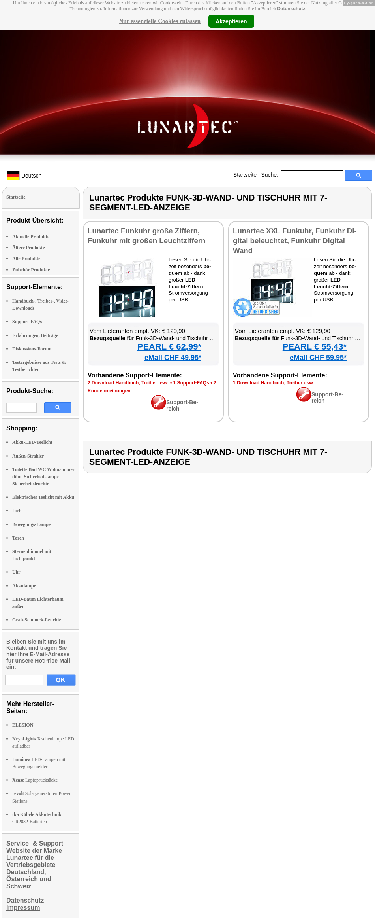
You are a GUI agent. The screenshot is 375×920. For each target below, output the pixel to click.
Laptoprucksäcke (35, 780)
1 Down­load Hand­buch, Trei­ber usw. (273, 383)
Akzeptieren (231, 21)
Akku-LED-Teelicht (32, 442)
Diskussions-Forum (31, 349)
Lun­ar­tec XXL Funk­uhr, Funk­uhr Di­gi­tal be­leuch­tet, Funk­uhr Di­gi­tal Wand (295, 241)
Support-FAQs (27, 321)
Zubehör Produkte (31, 270)
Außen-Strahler (28, 456)
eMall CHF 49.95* (172, 358)
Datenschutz (291, 8)
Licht (17, 510)
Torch (18, 538)
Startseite (245, 175)
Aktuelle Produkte (30, 236)
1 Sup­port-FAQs (191, 383)
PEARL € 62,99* (169, 347)
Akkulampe (24, 586)
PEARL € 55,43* (315, 347)
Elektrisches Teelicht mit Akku (43, 497)
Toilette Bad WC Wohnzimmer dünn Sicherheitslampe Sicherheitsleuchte (43, 477)
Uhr (16, 572)
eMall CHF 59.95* (318, 358)
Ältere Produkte (28, 247)
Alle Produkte (26, 258)
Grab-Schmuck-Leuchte (36, 620)
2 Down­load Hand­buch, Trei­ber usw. (128, 383)
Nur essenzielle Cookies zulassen (160, 21)
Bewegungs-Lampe (31, 524)
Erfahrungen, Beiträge (35, 335)
